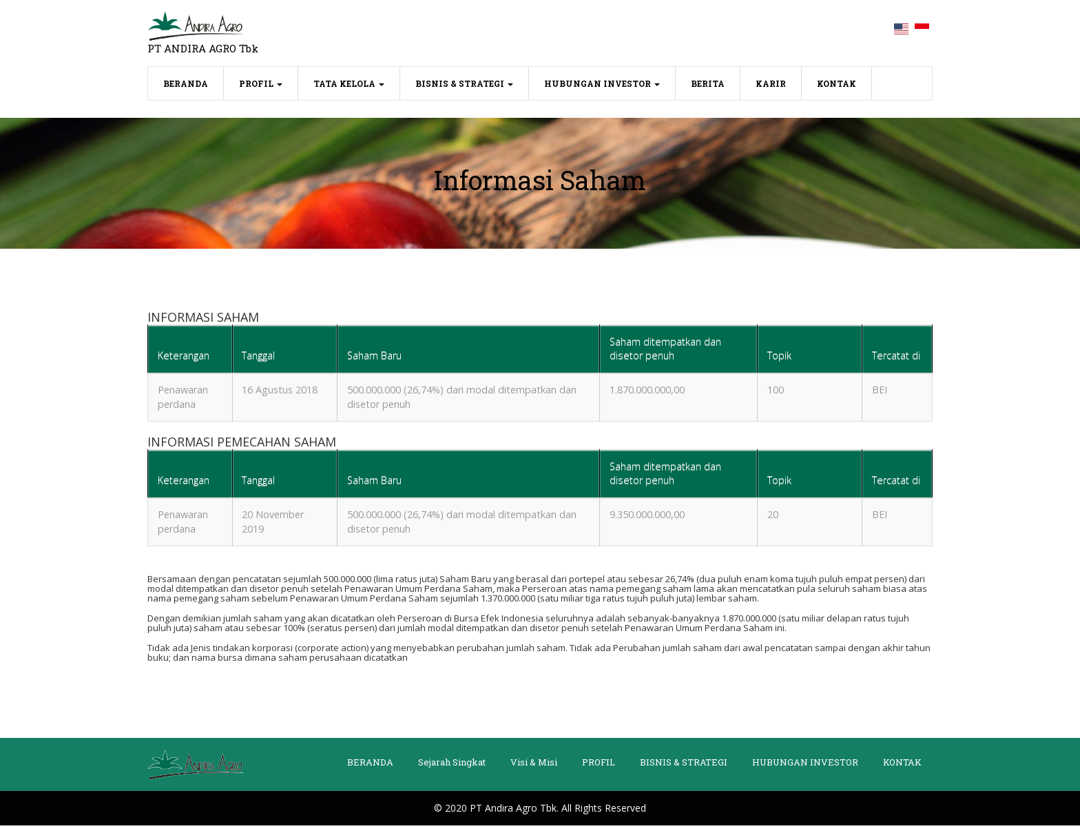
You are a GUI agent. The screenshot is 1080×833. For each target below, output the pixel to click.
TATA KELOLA (348, 83)
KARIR (771, 83)
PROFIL (260, 83)
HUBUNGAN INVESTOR (602, 83)
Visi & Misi (533, 769)
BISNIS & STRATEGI (464, 83)
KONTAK (836, 83)
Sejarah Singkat (452, 769)
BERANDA (193, 82)
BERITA (708, 83)
